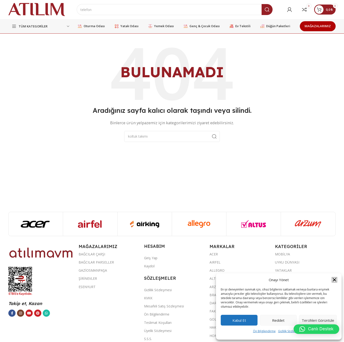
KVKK (148, 298)
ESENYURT (87, 287)
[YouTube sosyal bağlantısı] (29, 313)
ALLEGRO (217, 270)
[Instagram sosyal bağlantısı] (20, 313)
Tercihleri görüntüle (318, 320)
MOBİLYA (282, 254)
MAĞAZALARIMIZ (318, 26)
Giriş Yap (150, 258)
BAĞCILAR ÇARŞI (92, 254)
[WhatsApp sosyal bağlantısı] (46, 313)
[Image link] (41, 252)
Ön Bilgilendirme (264, 331)
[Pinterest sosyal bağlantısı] (37, 313)
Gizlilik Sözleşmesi (290, 331)
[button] (334, 279)
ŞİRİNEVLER (88, 278)
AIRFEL (215, 262)
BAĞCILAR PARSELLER (96, 262)
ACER (214, 254)
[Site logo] (36, 9)
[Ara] (175, 9)
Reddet (278, 320)
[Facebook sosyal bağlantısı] (12, 313)
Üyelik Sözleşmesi (158, 330)
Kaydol (149, 266)
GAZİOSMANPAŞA (93, 270)
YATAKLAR (283, 270)
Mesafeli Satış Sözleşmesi (164, 306)
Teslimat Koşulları (158, 322)
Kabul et (239, 320)
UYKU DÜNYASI (287, 262)
